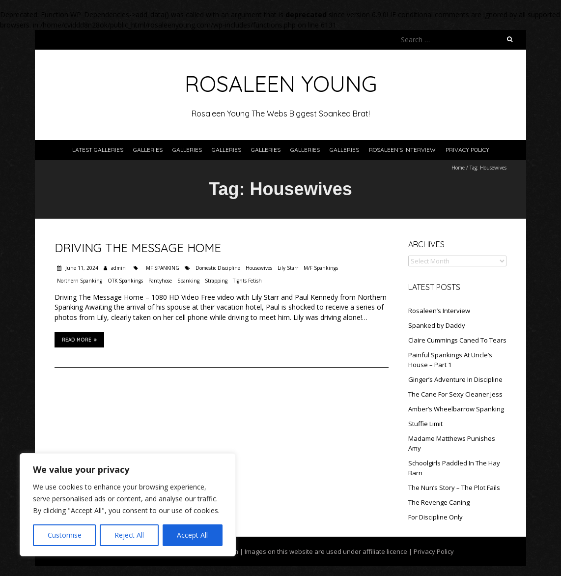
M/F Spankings (321, 267)
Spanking (188, 280)
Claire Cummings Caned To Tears (457, 340)
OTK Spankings (125, 280)
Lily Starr (288, 267)
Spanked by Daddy (436, 325)
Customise (65, 535)
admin (118, 267)
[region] (128, 504)
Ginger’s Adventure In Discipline (455, 379)
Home (458, 167)
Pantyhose (160, 280)
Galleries (148, 149)
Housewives (259, 267)
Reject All (129, 535)
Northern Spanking (79, 280)
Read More (79, 340)
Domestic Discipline (218, 267)
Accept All (192, 535)
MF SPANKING (162, 267)
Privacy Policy (467, 149)
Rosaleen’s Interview (402, 149)
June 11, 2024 (81, 267)
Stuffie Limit (425, 423)
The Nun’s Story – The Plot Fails (454, 487)
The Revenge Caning (439, 502)
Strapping (216, 280)
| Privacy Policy (430, 551)
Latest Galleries (97, 149)
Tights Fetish (247, 280)
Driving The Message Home (138, 247)
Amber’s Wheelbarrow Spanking (456, 408)
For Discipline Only (435, 517)
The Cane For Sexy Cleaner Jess (455, 394)
